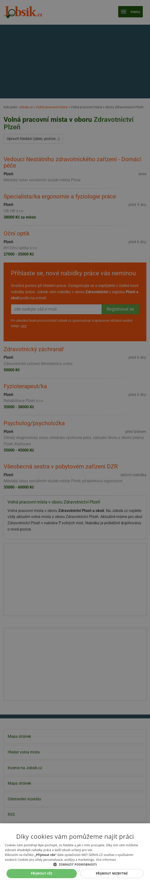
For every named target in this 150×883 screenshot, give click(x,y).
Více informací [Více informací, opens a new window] (106, 860)
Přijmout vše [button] (41, 873)
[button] (75, 864)
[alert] (75, 441)
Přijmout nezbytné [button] (112, 873)
